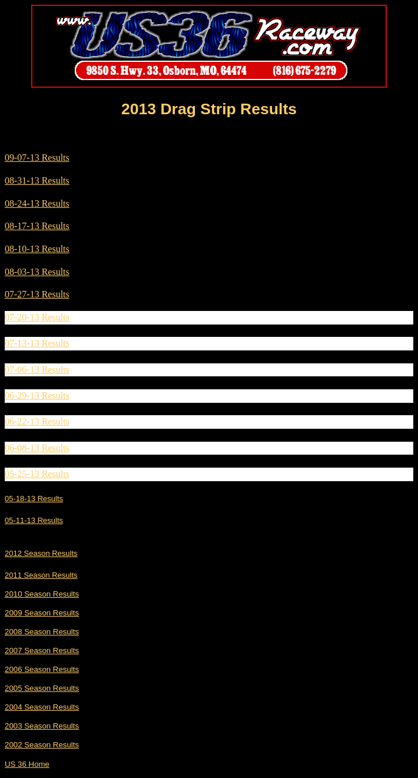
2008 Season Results (42, 631)
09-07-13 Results (37, 158)
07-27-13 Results (37, 294)
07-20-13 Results (37, 317)
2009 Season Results (42, 612)
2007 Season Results (42, 650)
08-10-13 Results (37, 249)
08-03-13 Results (37, 272)
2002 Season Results (42, 744)
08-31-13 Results (37, 181)
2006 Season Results (42, 669)
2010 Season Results (42, 594)
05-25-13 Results (37, 474)
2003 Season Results (42, 725)
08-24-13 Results (37, 203)
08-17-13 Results (37, 226)
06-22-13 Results (37, 421)
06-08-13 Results (37, 448)
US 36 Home (27, 764)
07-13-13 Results (37, 343)
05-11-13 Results (34, 520)
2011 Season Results (41, 575)
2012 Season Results (41, 553)
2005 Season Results (42, 688)
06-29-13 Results (37, 395)
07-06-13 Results (37, 370)
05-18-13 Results (34, 498)
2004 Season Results (42, 707)
